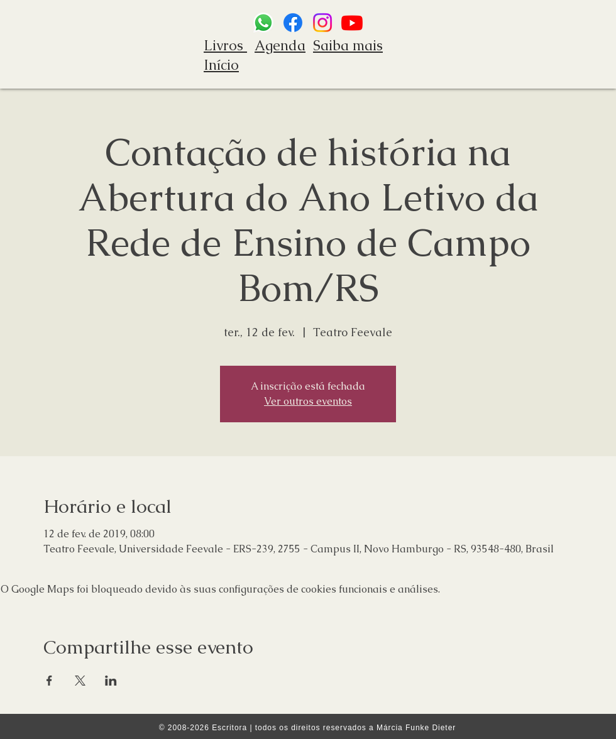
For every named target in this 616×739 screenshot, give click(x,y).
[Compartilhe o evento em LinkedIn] (111, 681)
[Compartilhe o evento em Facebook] (49, 681)
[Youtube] (352, 22)
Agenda (280, 45)
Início (221, 65)
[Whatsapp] (263, 22)
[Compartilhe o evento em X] (80, 681)
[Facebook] (292, 22)
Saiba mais (348, 45)
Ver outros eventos (308, 401)
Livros (225, 45)
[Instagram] (322, 22)
